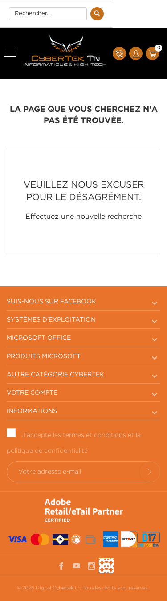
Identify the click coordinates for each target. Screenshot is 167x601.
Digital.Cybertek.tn (58, 588)
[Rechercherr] (48, 13)
